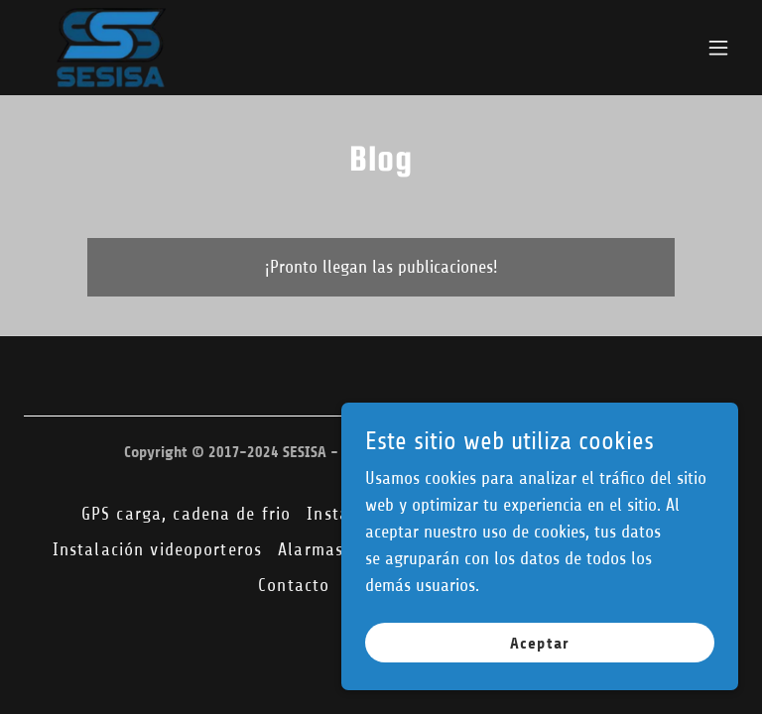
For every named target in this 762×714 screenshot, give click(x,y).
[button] (718, 47)
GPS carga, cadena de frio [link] (186, 514)
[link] (111, 47)
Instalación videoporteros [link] (157, 549)
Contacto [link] (293, 585)
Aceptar (539, 643)
